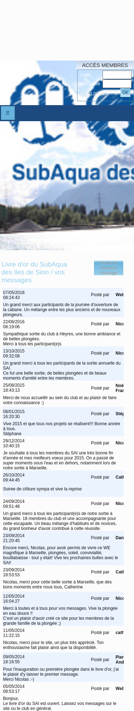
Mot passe (90, 83)
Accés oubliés (93, 93)
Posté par (100, 294)
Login (85, 74)
